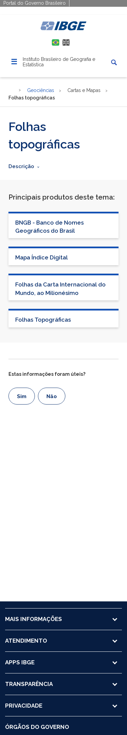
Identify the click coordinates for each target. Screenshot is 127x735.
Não (51, 396)
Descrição (21, 166)
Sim (21, 396)
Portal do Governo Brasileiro (34, 3)
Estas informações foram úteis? (46, 374)
